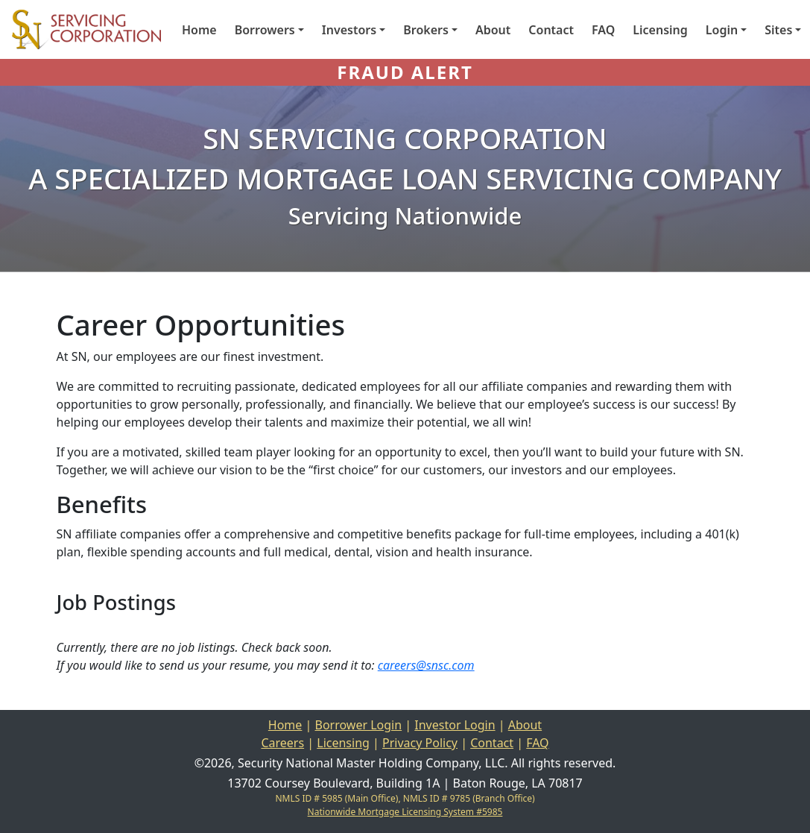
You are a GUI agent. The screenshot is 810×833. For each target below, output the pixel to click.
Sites (778, 30)
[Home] (80, 29)
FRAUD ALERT (405, 72)
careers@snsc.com (426, 665)
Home (199, 30)
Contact (551, 30)
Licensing (660, 30)
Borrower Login (358, 725)
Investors (349, 30)
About (492, 30)
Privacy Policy (420, 743)
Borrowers (265, 30)
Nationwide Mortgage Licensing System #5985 (405, 811)
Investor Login (454, 725)
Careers (282, 743)
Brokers (426, 30)
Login (722, 30)
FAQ (603, 30)
